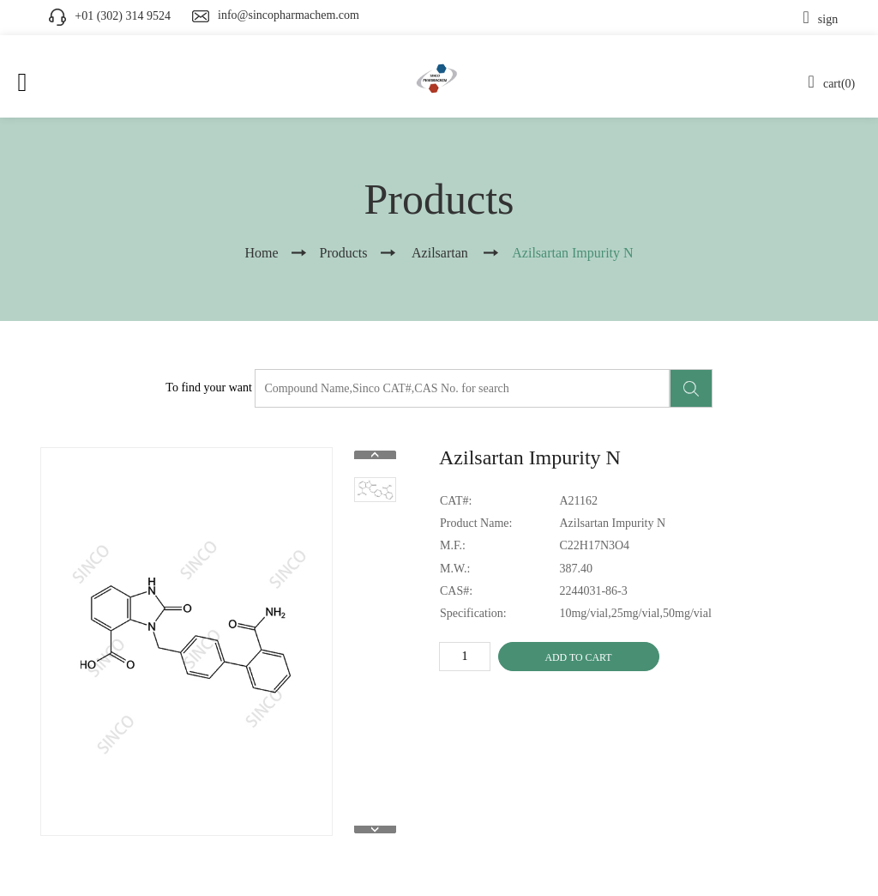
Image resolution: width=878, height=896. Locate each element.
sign (821, 19)
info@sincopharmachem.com (288, 15)
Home (261, 252)
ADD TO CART (577, 657)
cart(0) (832, 83)
